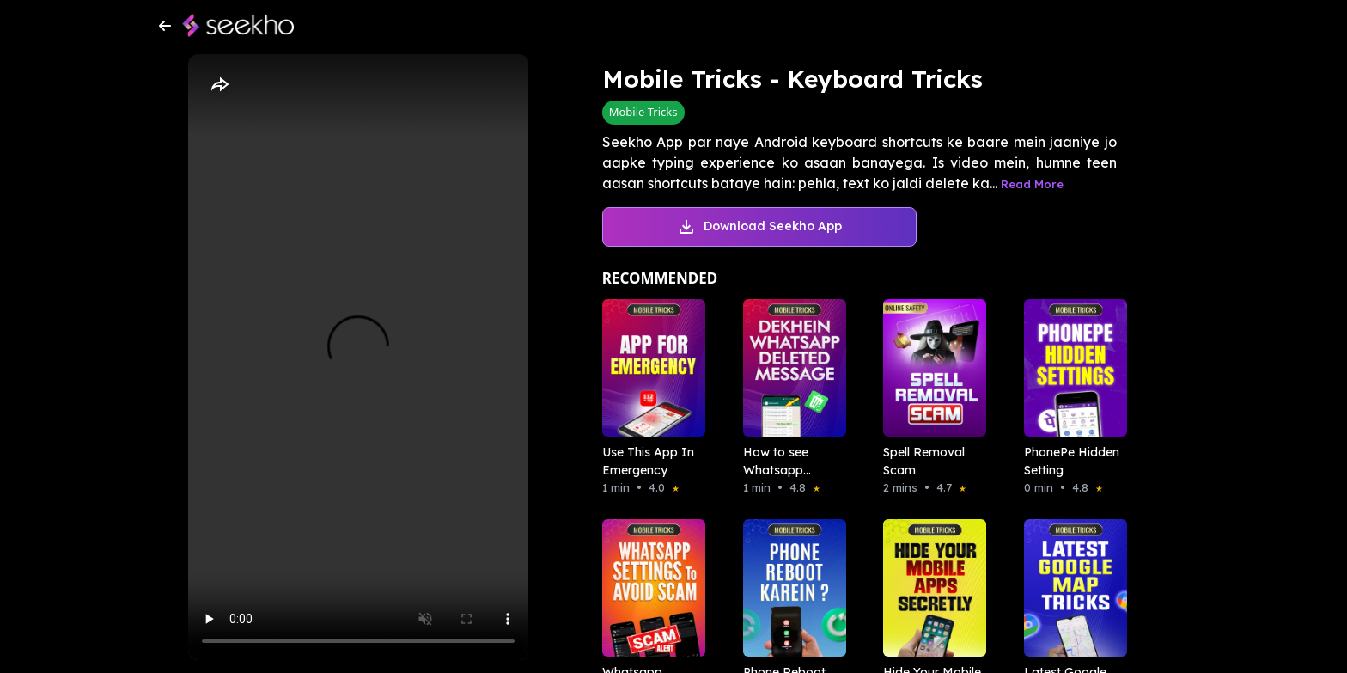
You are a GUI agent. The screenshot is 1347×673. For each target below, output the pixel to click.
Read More (1032, 184)
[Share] (219, 85)
